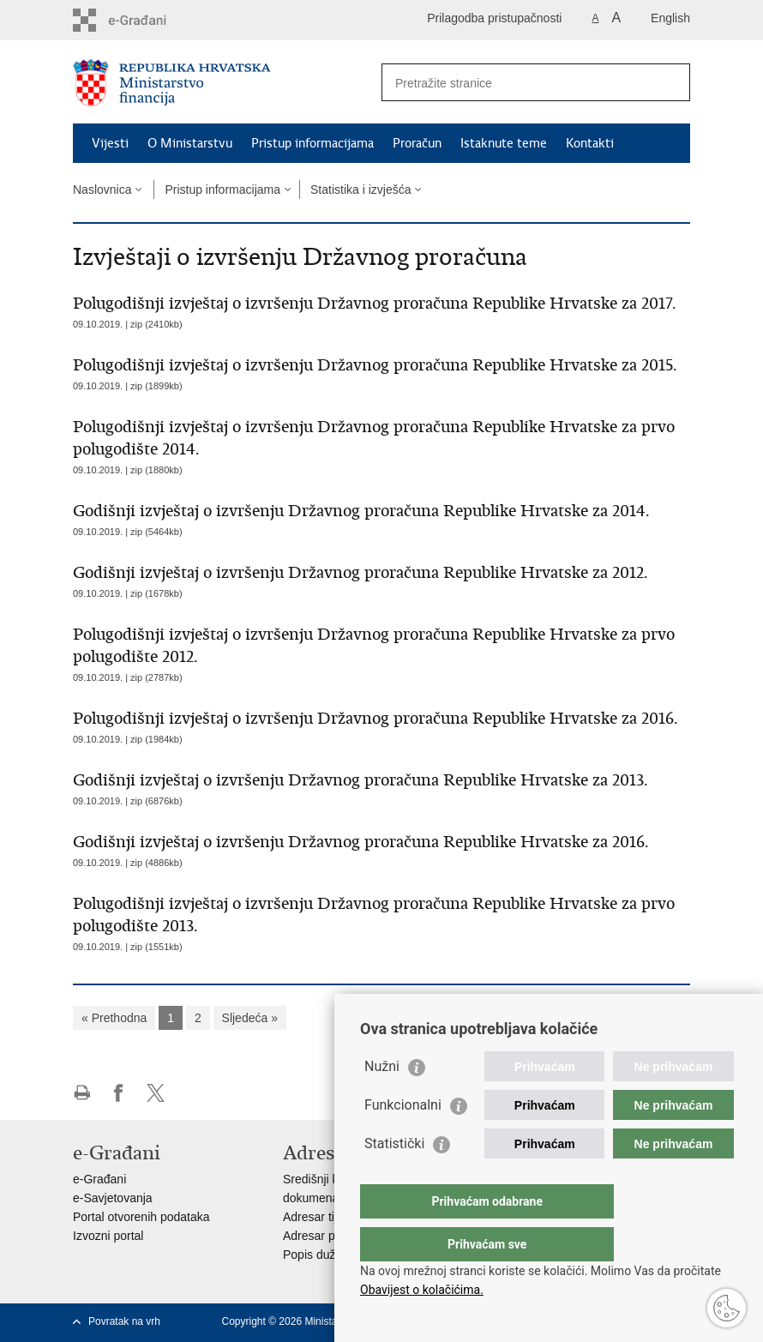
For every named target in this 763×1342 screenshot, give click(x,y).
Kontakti (590, 143)
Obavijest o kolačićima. (422, 1290)
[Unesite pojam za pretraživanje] (517, 83)
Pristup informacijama (312, 143)
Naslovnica (102, 189)
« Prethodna (114, 1018)
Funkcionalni (403, 1139)
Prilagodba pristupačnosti (494, 18)
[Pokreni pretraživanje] (670, 82)
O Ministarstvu (189, 143)
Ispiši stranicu (82, 1093)
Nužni (382, 1100)
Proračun (417, 143)
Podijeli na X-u (156, 1093)
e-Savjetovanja (113, 1198)
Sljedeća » (250, 1018)
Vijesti (110, 143)
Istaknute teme (503, 143)
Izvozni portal (108, 1236)
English (670, 18)
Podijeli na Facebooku (119, 1093)
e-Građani (99, 1179)
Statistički (394, 1178)
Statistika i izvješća (360, 189)
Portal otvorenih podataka (141, 1217)
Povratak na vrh (124, 1321)
